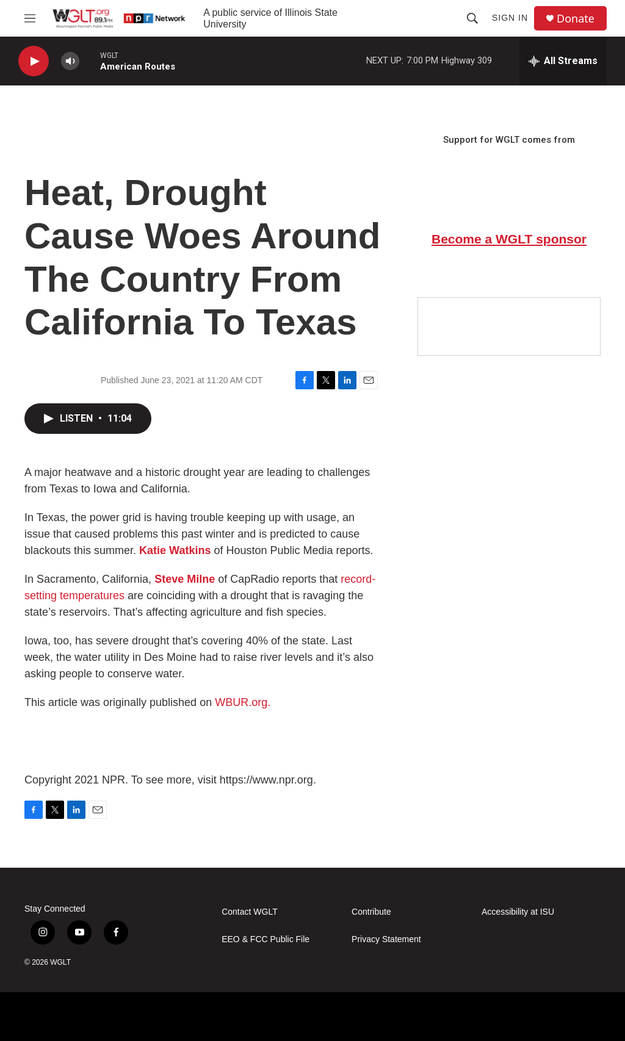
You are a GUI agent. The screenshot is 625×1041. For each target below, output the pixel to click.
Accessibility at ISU (518, 912)
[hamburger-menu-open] (30, 18)
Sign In (510, 18)
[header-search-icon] (472, 18)
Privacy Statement (386, 939)
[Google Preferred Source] (509, 326)
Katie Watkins (175, 550)
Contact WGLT (250, 912)
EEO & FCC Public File (265, 939)
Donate (575, 18)
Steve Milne (184, 579)
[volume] (70, 61)
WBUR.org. (242, 702)
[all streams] (563, 61)
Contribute (371, 912)
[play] (33, 61)
